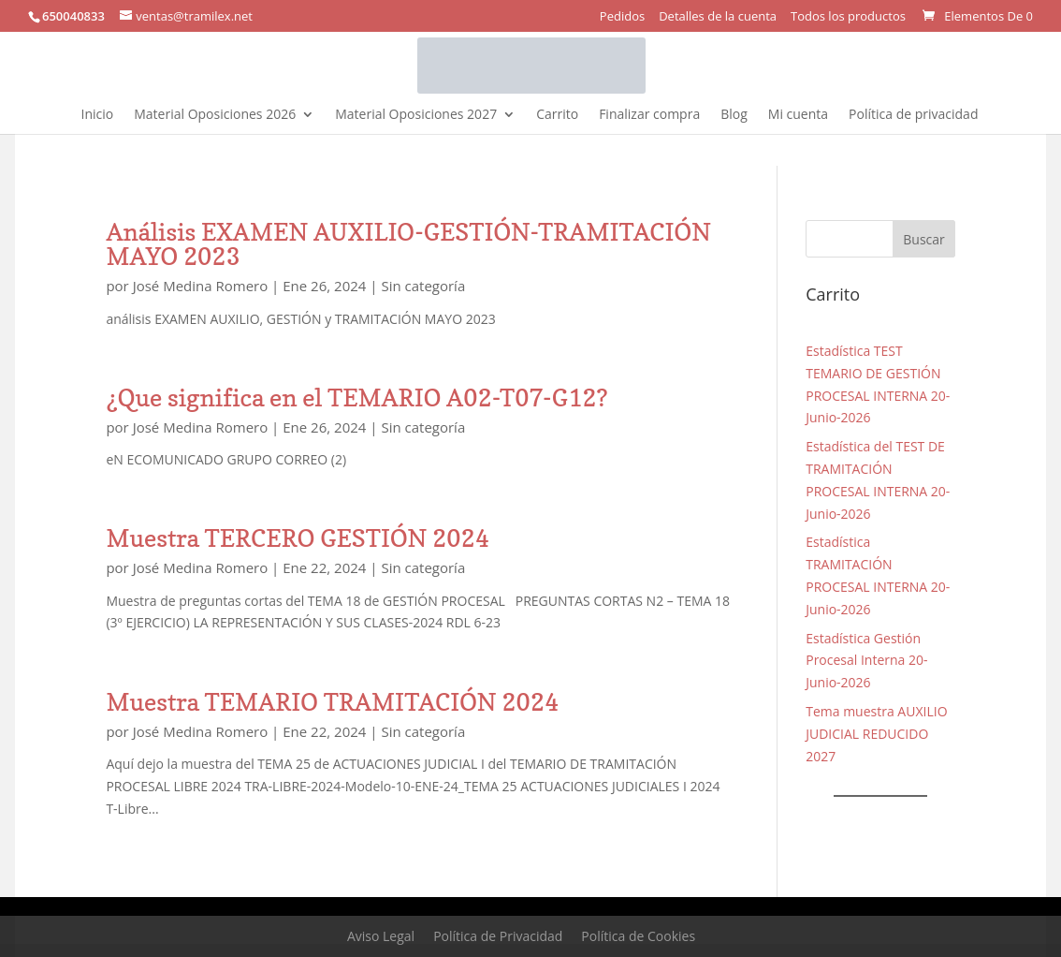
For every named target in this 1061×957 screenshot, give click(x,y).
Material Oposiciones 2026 (215, 115)
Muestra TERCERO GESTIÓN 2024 (297, 537)
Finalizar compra (649, 115)
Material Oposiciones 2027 (416, 115)
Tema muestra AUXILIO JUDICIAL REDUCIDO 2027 (876, 733)
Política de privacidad (913, 115)
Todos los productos (848, 17)
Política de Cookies (638, 936)
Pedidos (622, 17)
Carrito (557, 115)
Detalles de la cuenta (718, 17)
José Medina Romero (201, 285)
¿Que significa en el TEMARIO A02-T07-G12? (356, 397)
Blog (734, 115)
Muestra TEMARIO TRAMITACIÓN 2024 (332, 701)
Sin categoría (423, 285)
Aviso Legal (380, 936)
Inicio (97, 115)
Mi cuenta (798, 115)
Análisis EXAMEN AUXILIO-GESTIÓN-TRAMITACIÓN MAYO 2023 (408, 244)
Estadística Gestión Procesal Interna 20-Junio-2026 (866, 660)
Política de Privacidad (497, 936)
